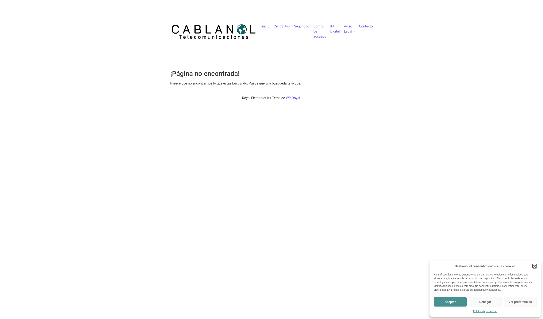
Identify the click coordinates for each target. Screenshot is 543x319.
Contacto (366, 26)
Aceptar (450, 302)
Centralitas (282, 26)
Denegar (485, 302)
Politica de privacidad (485, 311)
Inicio (265, 26)
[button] (534, 266)
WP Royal (293, 98)
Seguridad (301, 26)
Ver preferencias (520, 302)
